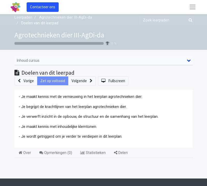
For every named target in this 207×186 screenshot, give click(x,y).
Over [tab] (25, 152)
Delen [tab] (121, 152)
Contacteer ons (42, 6)
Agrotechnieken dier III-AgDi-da (59, 34)
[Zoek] (189, 20)
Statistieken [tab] (93, 152)
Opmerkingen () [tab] (55, 152)
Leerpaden (23, 17)
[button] (25, 81)
